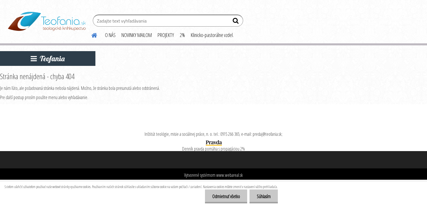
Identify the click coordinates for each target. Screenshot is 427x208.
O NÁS (110, 34)
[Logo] (46, 21)
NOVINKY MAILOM (136, 34)
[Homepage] (91, 34)
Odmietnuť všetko (226, 196)
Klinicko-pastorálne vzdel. (212, 34)
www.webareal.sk (229, 175)
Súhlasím (264, 196)
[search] (236, 22)
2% (182, 34)
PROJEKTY (166, 34)
